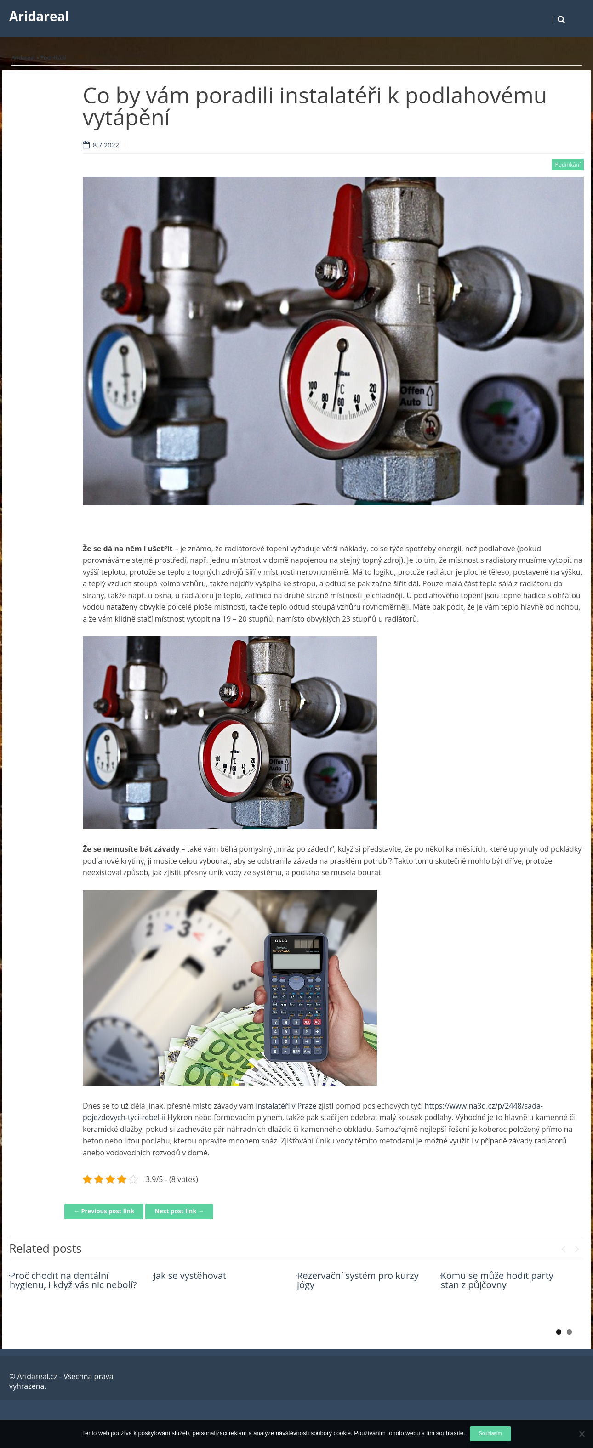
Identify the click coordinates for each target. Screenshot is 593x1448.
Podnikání (53, 58)
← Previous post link (104, 1211)
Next (577, 1247)
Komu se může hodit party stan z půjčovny (497, 1280)
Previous (563, 1247)
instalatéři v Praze (286, 1106)
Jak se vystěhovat (190, 1275)
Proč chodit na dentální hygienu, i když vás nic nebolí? (73, 1280)
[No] (581, 1433)
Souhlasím (490, 1433)
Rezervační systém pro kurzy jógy (358, 1280)
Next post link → (179, 1211)
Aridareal (39, 16)
